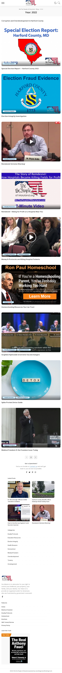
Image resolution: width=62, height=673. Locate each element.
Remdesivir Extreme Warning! (13, 164)
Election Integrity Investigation (13, 116)
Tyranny (10, 560)
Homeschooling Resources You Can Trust (17, 307)
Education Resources (14, 537)
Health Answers (9, 397)
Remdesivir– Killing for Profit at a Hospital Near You (22, 211)
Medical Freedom (24, 254)
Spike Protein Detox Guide (11, 402)
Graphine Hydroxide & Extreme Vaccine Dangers (20, 354)
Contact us (33, 466)
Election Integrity (10, 63)
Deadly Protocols (10, 159)
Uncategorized (12, 563)
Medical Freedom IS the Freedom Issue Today (19, 450)
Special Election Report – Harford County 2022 (20, 68)
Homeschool (8, 302)
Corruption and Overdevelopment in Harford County (22, 21)
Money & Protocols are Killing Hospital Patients (20, 259)
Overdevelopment (13, 556)
